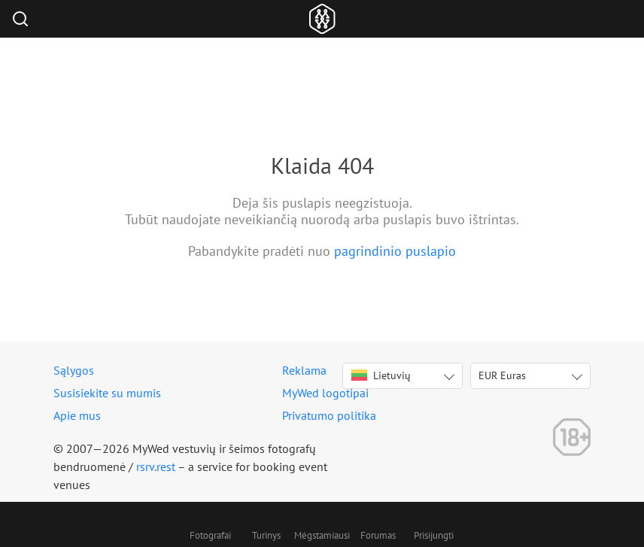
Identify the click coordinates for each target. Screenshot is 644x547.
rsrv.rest (155, 466)
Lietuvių (381, 375)
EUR (502, 375)
